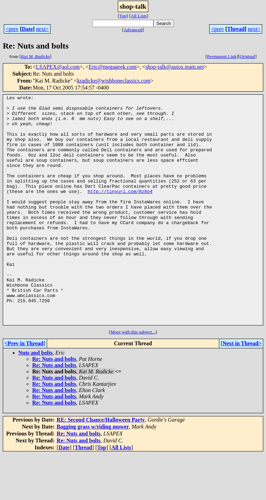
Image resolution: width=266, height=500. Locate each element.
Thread (236, 29)
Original (247, 56)
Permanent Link (222, 56)
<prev (12, 29)
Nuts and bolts (35, 398)
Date (27, 29)
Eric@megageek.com (112, 67)
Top (122, 15)
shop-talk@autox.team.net (174, 67)
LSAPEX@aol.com (58, 67)
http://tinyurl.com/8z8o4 (120, 211)
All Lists (139, 15)
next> (42, 29)
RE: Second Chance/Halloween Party (101, 465)
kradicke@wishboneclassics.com (114, 81)
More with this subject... (133, 377)
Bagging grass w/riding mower (93, 472)
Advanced (133, 29)
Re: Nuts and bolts (54, 405)
